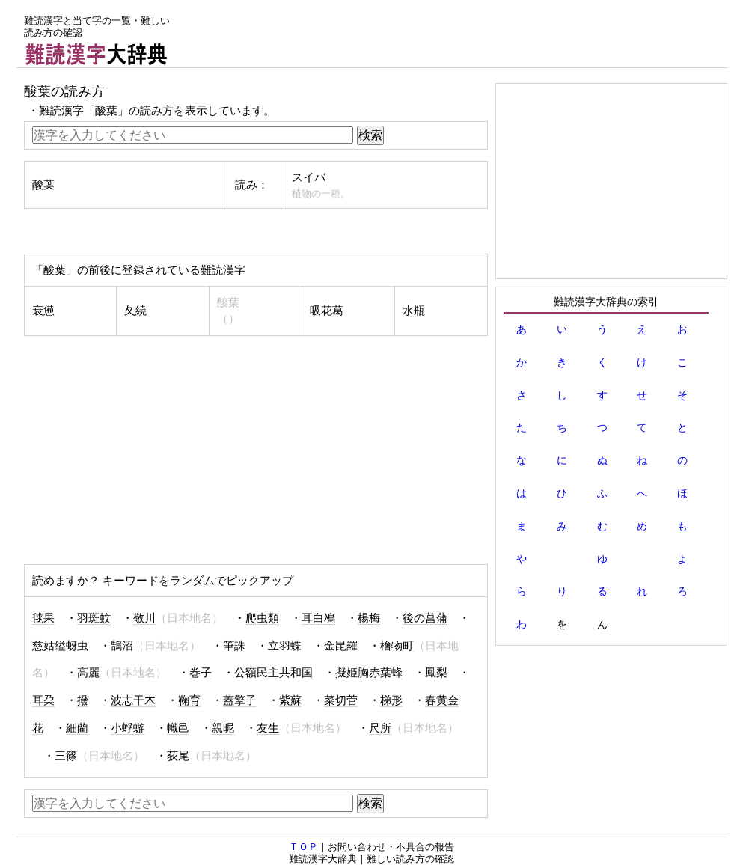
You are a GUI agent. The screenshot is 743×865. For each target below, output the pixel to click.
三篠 (66, 756)
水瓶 (414, 311)
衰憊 (43, 311)
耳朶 (43, 700)
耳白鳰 (318, 618)
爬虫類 (262, 618)
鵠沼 (122, 646)
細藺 (77, 728)
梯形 (391, 700)
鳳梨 (436, 673)
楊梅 (369, 618)
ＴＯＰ (303, 846)
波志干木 (133, 700)
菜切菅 (341, 700)
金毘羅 (341, 646)
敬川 (144, 618)
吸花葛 (326, 311)
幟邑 (178, 728)
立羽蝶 (285, 646)
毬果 (43, 618)
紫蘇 (290, 700)
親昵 (223, 728)
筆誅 (234, 646)
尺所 (380, 728)
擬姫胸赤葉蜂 (369, 673)
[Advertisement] (455, 33)
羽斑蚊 (94, 618)
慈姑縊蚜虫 (60, 646)
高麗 (88, 673)
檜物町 (397, 646)
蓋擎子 (240, 700)
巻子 (200, 673)
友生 (268, 728)
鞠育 (189, 700)
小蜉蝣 (127, 728)
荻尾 (178, 756)
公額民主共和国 (273, 673)
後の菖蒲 (425, 618)
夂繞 (135, 311)
